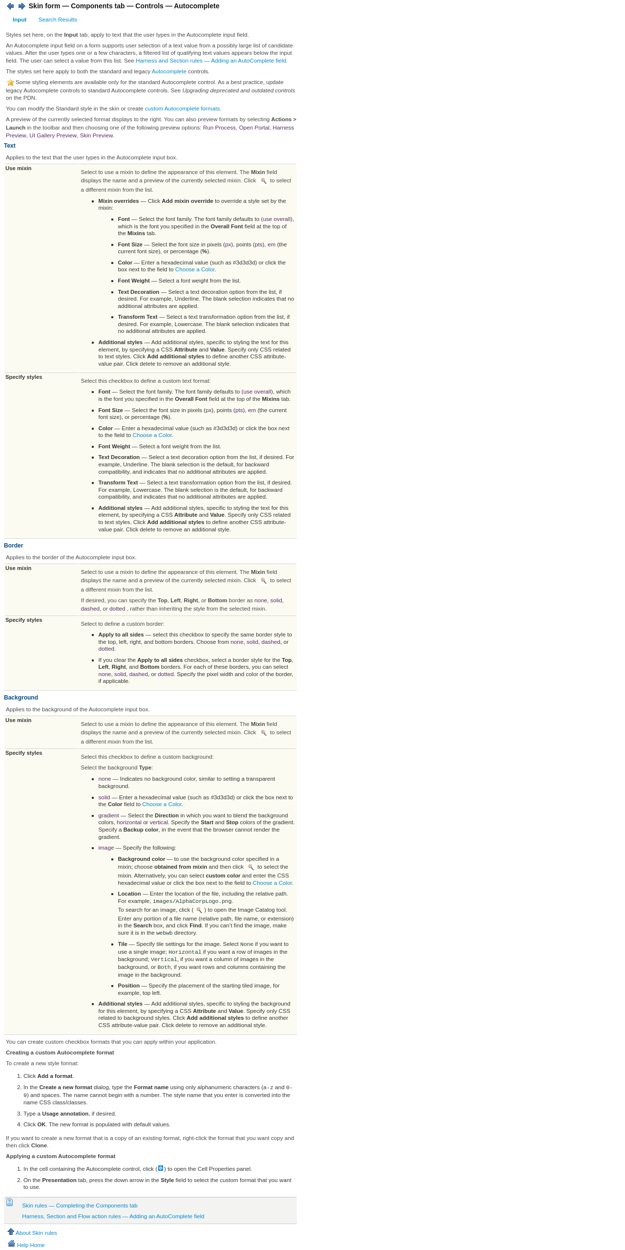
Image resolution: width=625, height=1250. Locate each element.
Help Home (25, 1244)
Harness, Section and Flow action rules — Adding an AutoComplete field (113, 1215)
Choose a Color (194, 269)
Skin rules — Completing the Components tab (79, 1204)
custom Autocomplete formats (182, 108)
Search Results (58, 19)
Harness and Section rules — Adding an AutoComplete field (211, 60)
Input (19, 19)
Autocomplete (169, 71)
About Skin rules (31, 1231)
